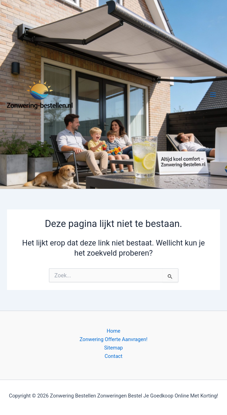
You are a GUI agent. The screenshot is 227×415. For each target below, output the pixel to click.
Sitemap (113, 348)
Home (113, 331)
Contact (113, 356)
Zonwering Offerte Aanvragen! (114, 339)
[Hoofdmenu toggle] (213, 94)
